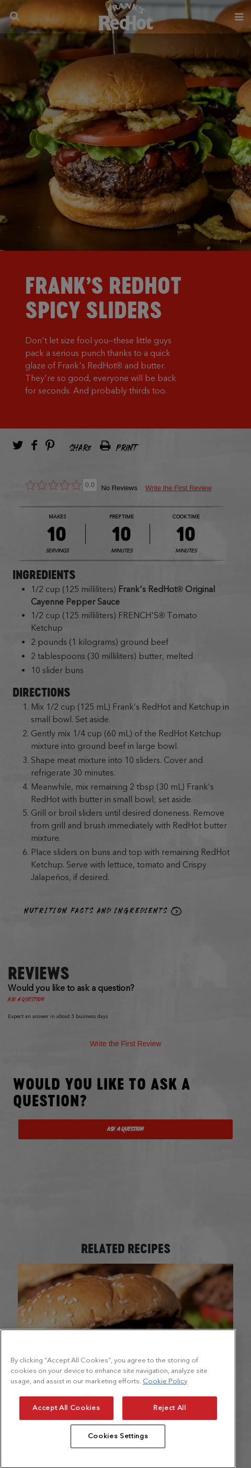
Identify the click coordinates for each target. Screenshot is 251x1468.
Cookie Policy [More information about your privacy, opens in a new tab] (165, 1404)
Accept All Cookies (66, 1432)
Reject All (169, 1432)
